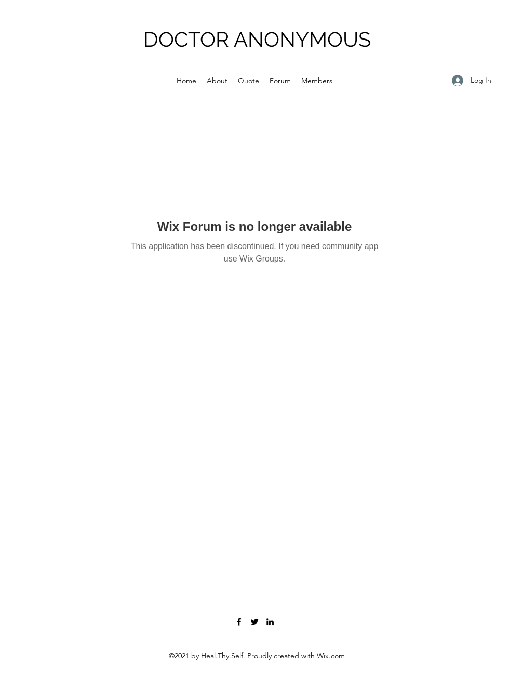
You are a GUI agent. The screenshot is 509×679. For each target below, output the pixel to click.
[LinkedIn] (270, 622)
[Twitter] (254, 622)
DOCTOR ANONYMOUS (257, 39)
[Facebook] (239, 622)
